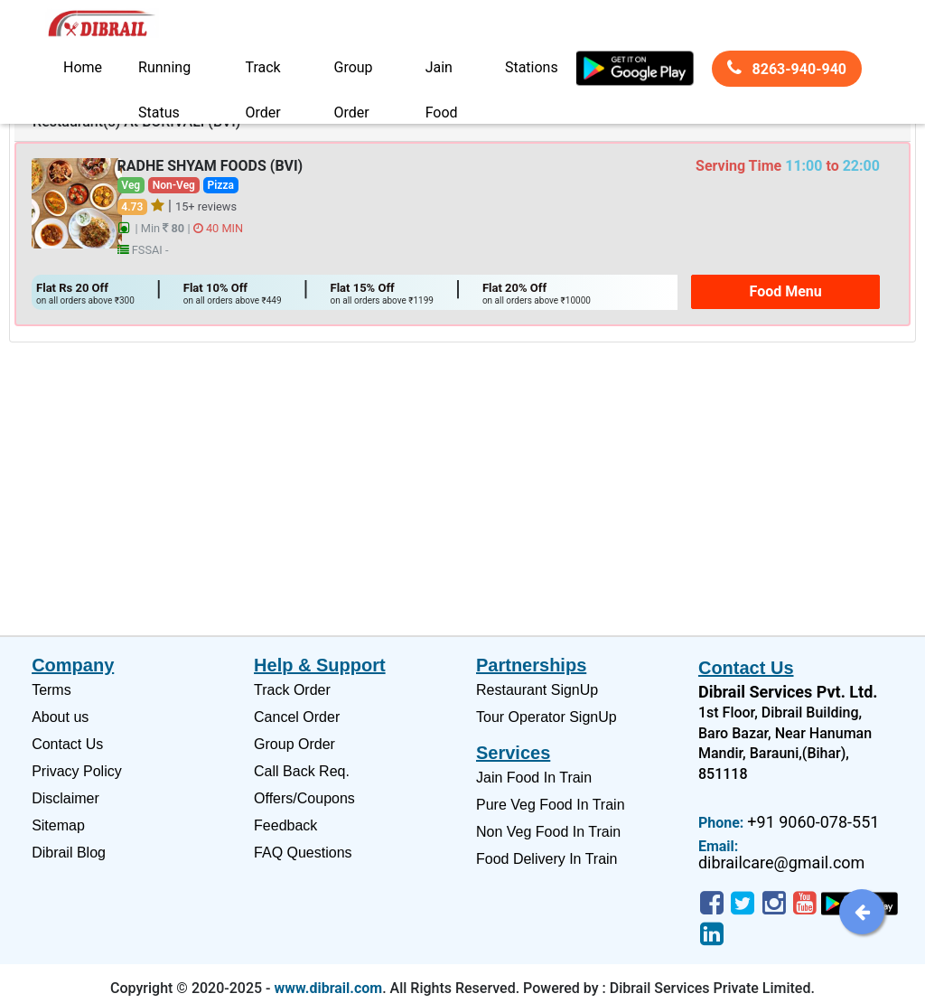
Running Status (164, 74)
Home (82, 67)
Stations (531, 67)
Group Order (353, 74)
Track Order (262, 74)
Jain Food (441, 74)
